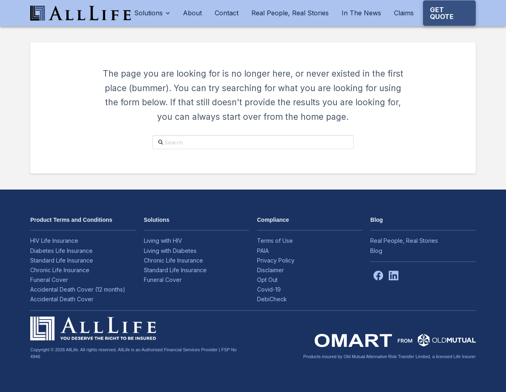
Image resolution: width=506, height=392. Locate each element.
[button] (449, 13)
